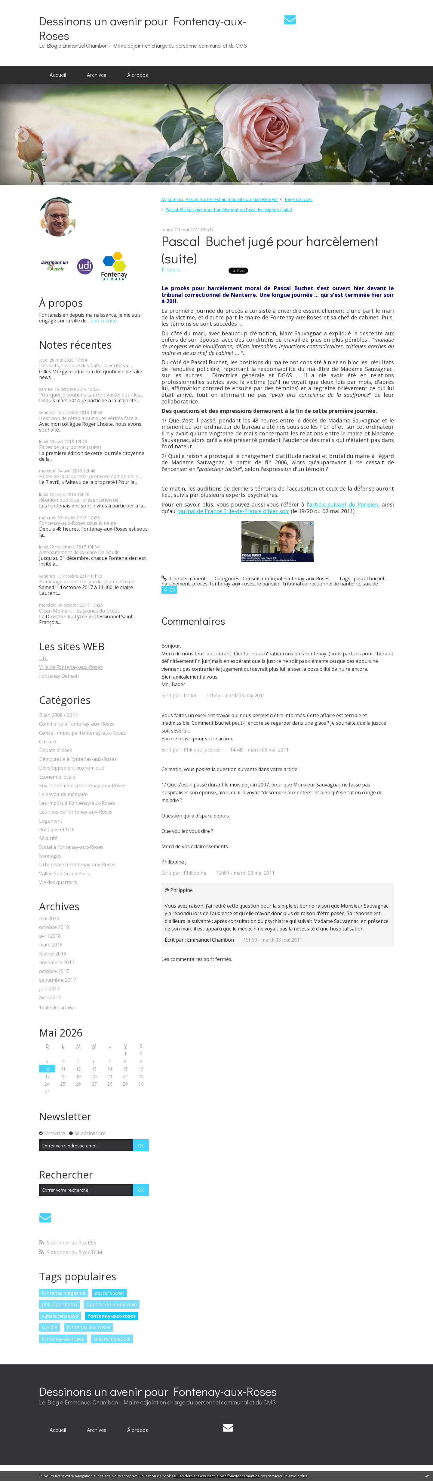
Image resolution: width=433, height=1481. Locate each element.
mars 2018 (51, 945)
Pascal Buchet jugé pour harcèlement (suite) (270, 249)
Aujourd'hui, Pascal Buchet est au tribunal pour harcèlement (219, 199)
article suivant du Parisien (343, 504)
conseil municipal (112, 1338)
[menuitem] (57, 75)
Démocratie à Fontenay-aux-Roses (78, 759)
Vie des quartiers (58, 882)
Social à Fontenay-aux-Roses (71, 847)
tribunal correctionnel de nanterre (321, 583)
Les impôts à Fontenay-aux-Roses (77, 803)
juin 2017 (49, 989)
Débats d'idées (55, 750)
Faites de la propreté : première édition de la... (90, 476)
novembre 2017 (56, 962)
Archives (96, 74)
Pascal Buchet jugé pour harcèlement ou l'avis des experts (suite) (228, 209)
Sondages (50, 856)
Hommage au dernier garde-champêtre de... (88, 581)
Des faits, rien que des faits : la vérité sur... (86, 365)
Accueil (58, 74)
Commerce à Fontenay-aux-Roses (77, 724)
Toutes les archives (58, 1007)
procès (199, 583)
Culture (47, 742)
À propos (137, 74)
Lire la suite (104, 320)
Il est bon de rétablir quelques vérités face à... (89, 418)
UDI (43, 658)
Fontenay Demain (59, 676)
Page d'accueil (298, 199)
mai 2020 (49, 918)
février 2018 (52, 954)
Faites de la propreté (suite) (70, 447)
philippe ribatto (59, 1304)
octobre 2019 (54, 927)
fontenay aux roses (88, 1327)
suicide (49, 1327)
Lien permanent (183, 578)
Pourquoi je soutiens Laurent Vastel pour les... (91, 394)
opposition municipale (112, 1304)
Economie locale (57, 777)
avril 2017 (50, 997)
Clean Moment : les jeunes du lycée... (79, 610)
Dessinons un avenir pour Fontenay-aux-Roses (143, 28)
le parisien (269, 583)
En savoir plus (295, 1476)
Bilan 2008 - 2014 (58, 715)
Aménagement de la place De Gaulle (79, 552)
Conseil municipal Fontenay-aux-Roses (82, 733)
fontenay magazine (63, 1293)
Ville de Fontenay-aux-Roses (71, 667)
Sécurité (48, 838)
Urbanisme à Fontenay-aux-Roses (77, 865)
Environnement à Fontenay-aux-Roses (82, 786)
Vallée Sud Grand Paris (64, 874)
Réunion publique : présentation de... (80, 500)
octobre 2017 (54, 971)
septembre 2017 (57, 980)
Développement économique (71, 768)
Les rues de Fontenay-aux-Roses (75, 812)
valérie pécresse (60, 1316)
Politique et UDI (57, 830)
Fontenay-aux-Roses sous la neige (77, 523)
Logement (50, 821)
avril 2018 (50, 936)
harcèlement (175, 583)
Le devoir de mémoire (63, 794)
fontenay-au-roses (63, 1338)
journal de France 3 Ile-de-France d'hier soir (233, 511)
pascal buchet (109, 1293)
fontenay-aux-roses (112, 1316)
